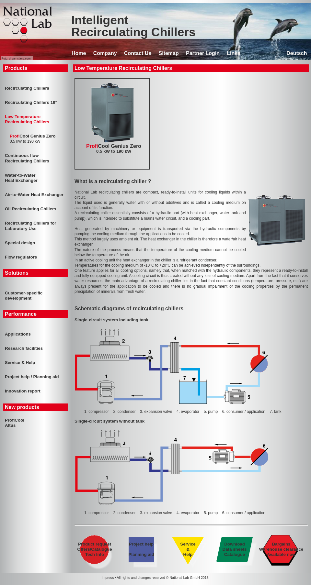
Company (105, 53)
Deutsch (296, 53)
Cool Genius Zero (113, 148)
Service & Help (187, 549)
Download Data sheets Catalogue (234, 549)
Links (233, 53)
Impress (107, 577)
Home (79, 53)
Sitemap (169, 53)
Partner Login (203, 53)
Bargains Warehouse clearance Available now (281, 549)
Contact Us (137, 53)
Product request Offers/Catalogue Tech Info (94, 549)
